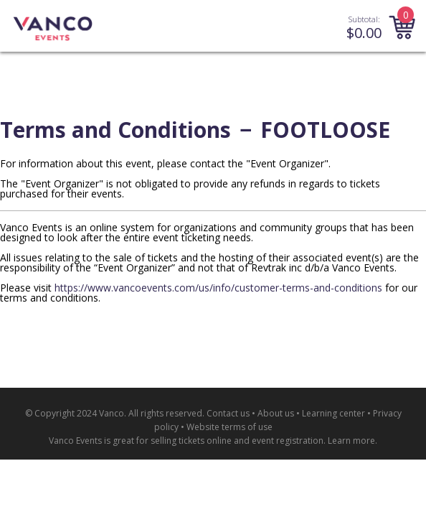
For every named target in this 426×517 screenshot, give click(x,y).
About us (275, 413)
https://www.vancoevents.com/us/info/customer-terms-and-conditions (218, 287)
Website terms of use (229, 427)
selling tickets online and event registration (237, 440)
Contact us (228, 413)
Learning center (333, 413)
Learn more (351, 440)
